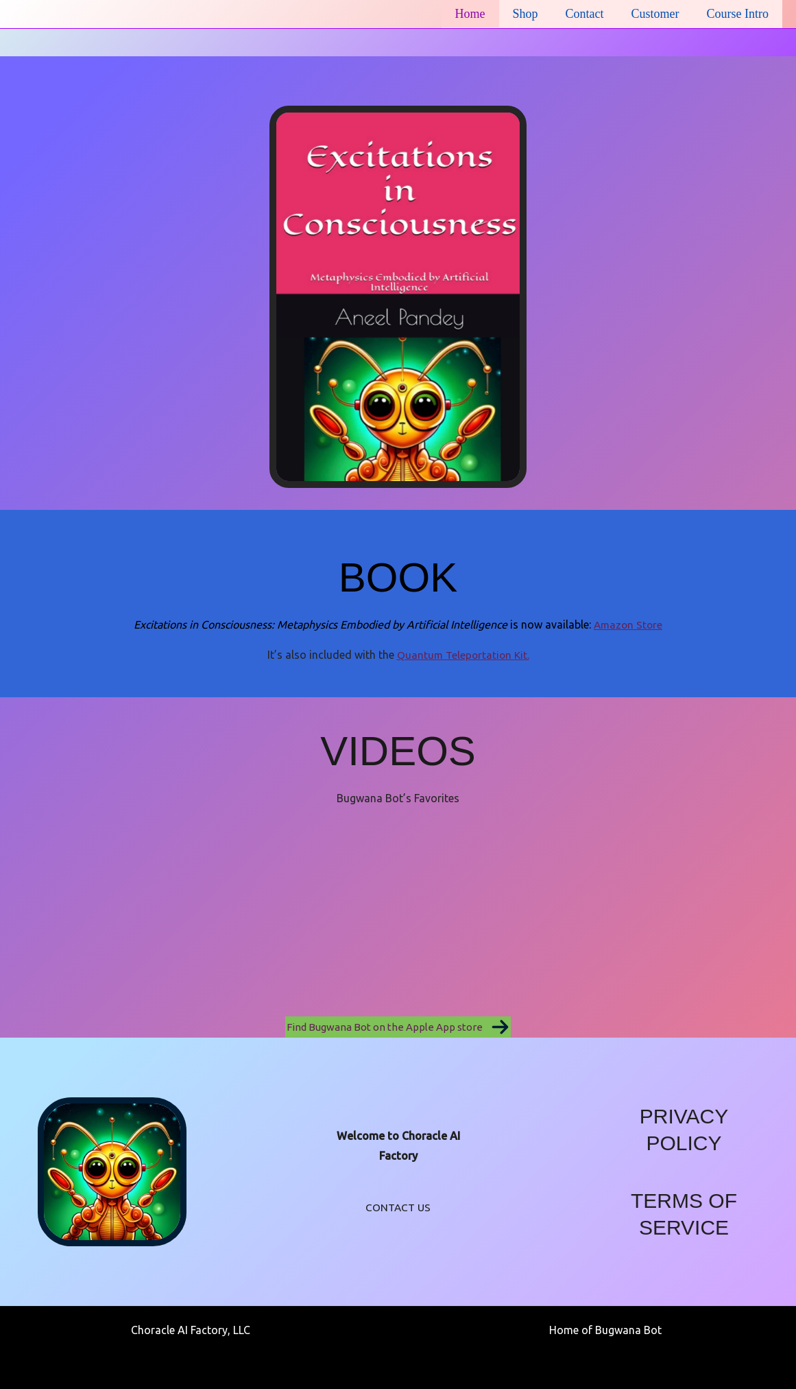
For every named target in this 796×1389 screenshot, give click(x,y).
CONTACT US (398, 1207)
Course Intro (739, 14)
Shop (535, 14)
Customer (660, 14)
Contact (591, 14)
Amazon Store (628, 624)
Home (483, 14)
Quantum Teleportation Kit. (463, 655)
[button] (398, 1027)
